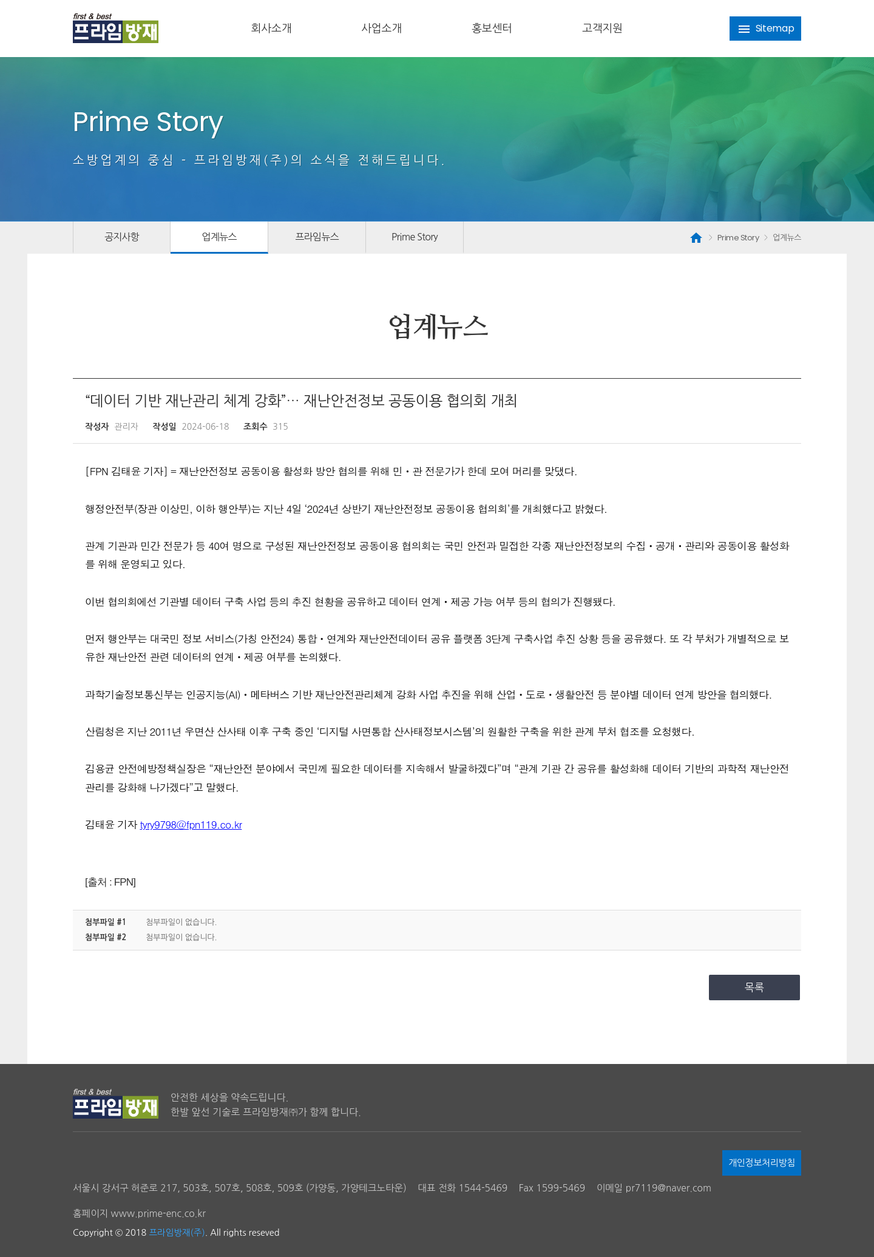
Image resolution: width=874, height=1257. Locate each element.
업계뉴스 (219, 237)
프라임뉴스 (316, 237)
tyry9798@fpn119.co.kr (191, 824)
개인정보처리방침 (761, 1162)
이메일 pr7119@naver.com (654, 1188)
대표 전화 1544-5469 (462, 1188)
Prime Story (414, 237)
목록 (754, 987)
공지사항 (121, 237)
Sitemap (765, 28)
